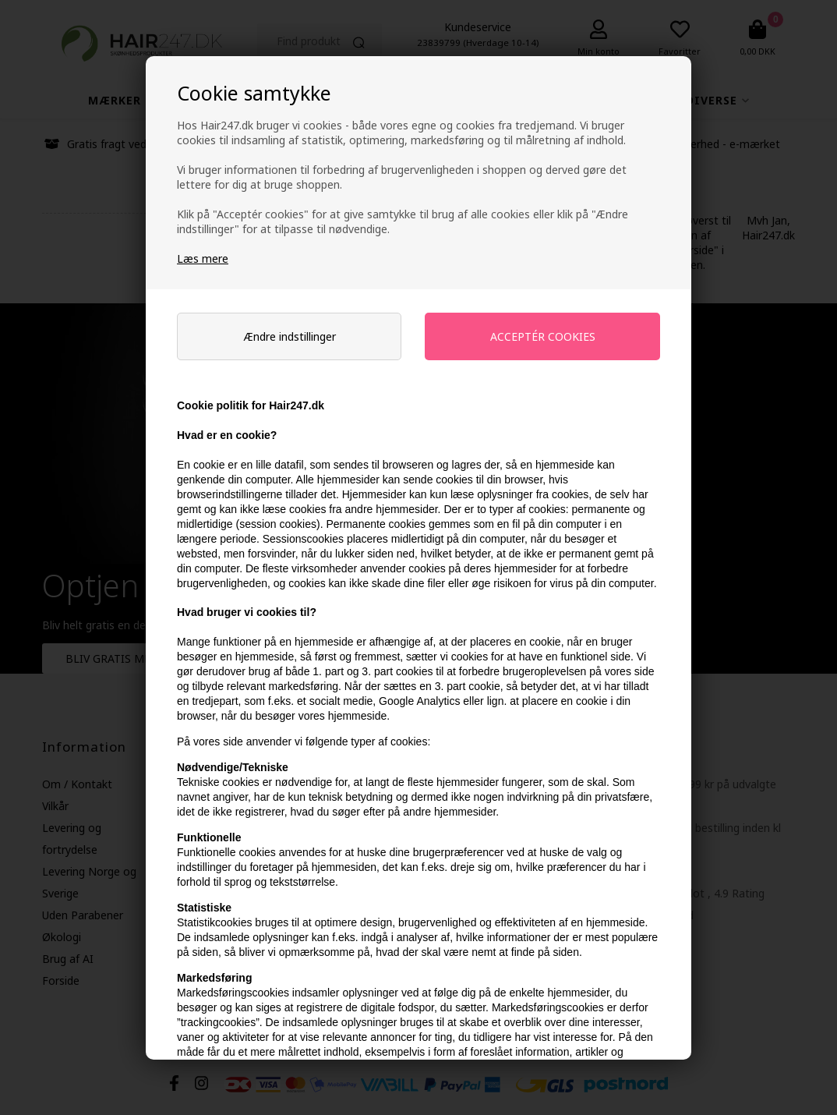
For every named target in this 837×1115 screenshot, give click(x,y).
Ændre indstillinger (289, 336)
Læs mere (202, 258)
